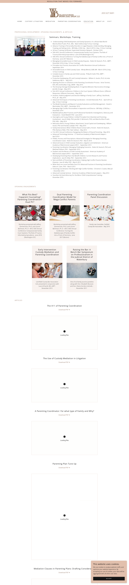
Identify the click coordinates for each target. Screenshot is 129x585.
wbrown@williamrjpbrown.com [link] (69, 574)
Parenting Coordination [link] (69, 21)
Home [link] (19, 21)
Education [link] (88, 21)
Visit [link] (109, 21)
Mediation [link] (50, 21)
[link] (64, 13)
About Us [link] (100, 21)
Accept (109, 578)
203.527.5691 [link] (108, 13)
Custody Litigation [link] (34, 21)
